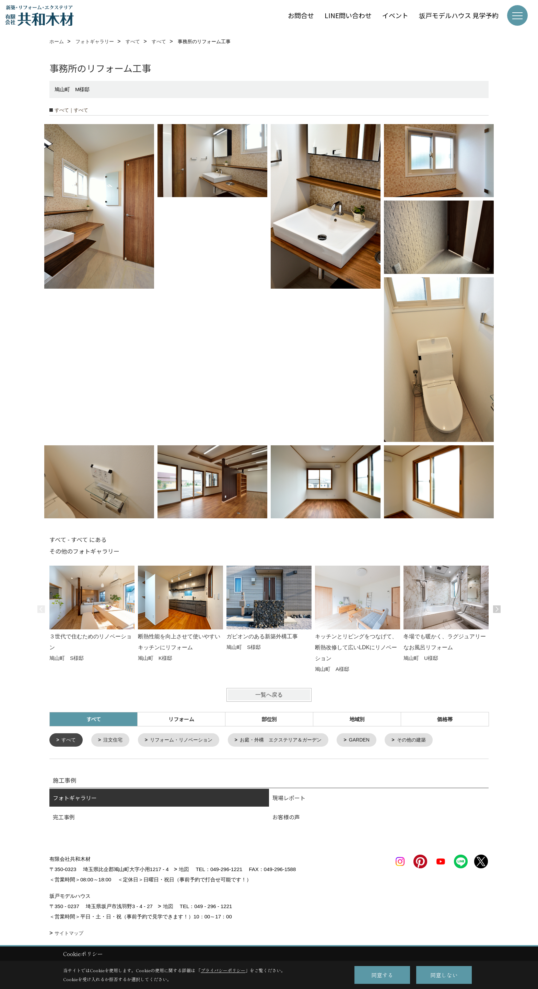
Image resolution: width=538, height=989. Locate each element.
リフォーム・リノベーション (186, 740)
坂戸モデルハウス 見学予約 (459, 15)
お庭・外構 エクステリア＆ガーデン (292, 740)
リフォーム (181, 719)
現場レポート (288, 798)
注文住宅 (115, 740)
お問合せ (301, 15)
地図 (184, 870)
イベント (395, 15)
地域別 (357, 719)
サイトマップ (69, 934)
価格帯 (445, 719)
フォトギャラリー (75, 798)
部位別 (269, 719)
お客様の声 (286, 817)
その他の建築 (428, 740)
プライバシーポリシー (223, 970)
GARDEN (374, 740)
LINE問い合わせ (348, 15)
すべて (70, 740)
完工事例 (64, 817)
